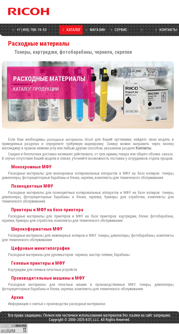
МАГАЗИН (94, 30)
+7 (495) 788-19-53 (28, 30)
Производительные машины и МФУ (48, 278)
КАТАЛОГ (71, 30)
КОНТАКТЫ (165, 30)
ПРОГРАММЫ (141, 34)
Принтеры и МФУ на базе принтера (47, 210)
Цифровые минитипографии (40, 248)
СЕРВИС (117, 30)
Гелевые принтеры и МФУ (38, 263)
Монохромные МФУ (31, 167)
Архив (17, 297)
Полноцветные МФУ (32, 186)
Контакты (143, 148)
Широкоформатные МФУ (36, 229)
